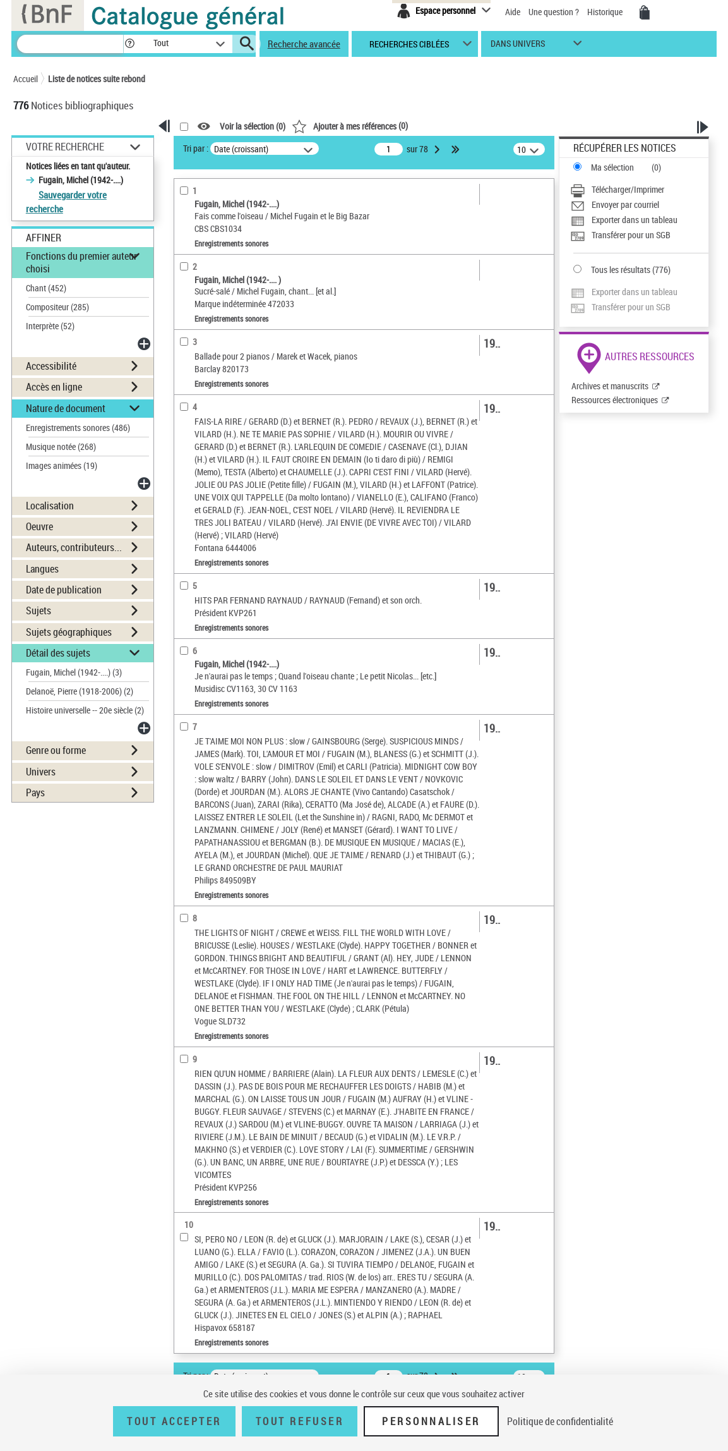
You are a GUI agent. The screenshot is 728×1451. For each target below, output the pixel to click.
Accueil (25, 79)
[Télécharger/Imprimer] (639, 189)
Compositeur (57, 307)
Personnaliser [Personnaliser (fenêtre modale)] (431, 1421)
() (350, 125)
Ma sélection (612, 167)
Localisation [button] (50, 506)
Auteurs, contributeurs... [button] (74, 547)
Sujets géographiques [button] (69, 632)
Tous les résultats (620, 270)
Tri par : (195, 148)
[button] (129, 44)
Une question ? (553, 12)
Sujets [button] (38, 610)
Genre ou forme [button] (56, 750)
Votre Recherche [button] (65, 147)
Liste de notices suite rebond (96, 79)
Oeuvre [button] (39, 526)
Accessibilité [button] (51, 366)
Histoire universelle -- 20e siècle (85, 710)
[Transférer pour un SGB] (639, 235)
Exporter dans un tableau (634, 220)
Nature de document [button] (65, 408)
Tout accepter (174, 1421)
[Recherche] (70, 44)
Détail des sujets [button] (58, 653)
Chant (46, 288)
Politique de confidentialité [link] (560, 1421)
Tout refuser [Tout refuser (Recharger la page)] (299, 1421)
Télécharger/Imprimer (628, 189)
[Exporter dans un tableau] (639, 220)
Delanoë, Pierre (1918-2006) (79, 691)
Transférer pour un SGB (631, 235)
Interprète (50, 326)
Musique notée (61, 446)
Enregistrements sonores (78, 428)
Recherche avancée (304, 43)
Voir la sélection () (252, 127)
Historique (605, 12)
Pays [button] (35, 792)
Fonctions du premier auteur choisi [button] (81, 262)
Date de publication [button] (64, 590)
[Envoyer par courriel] (639, 204)
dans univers (518, 46)
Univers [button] (41, 772)
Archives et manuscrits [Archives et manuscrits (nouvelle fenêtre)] (609, 386)
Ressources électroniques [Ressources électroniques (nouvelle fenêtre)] (614, 400)
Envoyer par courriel (625, 204)
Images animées (61, 465)
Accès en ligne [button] (54, 387)
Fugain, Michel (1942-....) (74, 672)
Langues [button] (42, 569)
